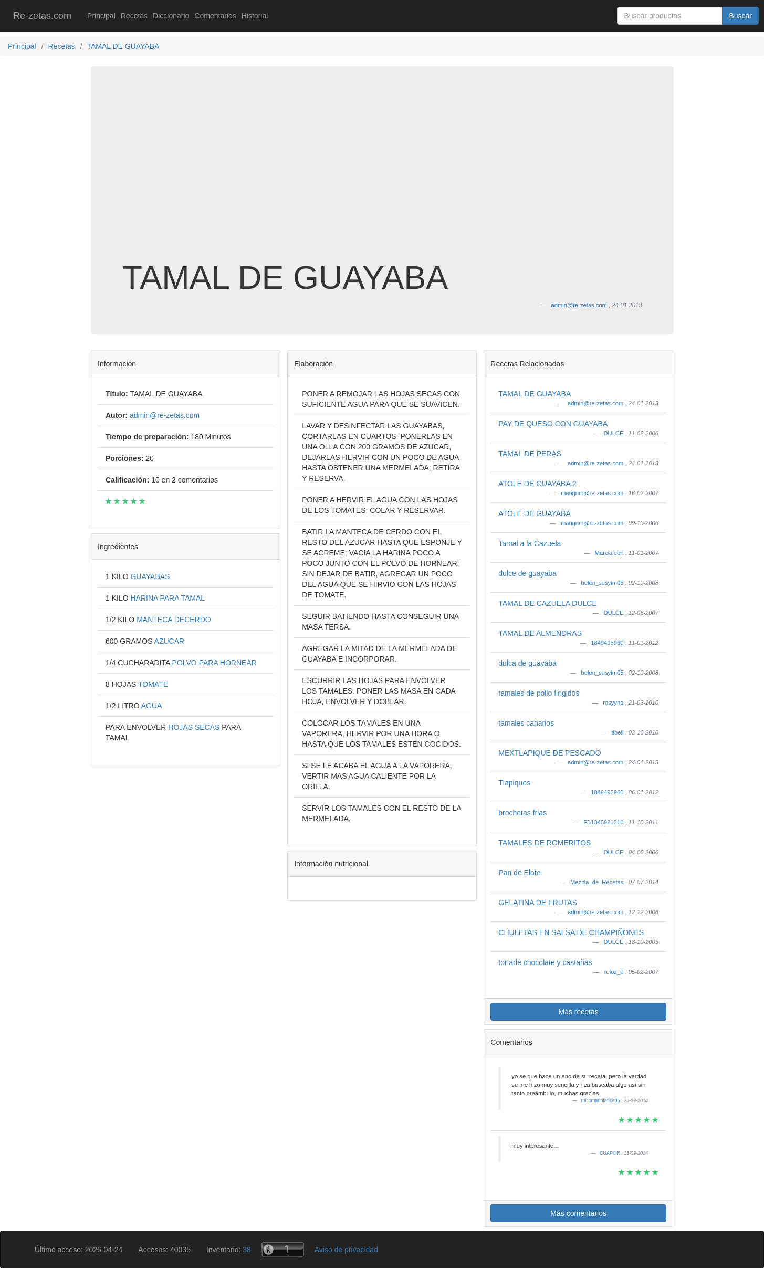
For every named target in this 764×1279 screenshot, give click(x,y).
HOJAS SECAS (195, 727)
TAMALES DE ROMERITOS (544, 842)
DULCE (614, 433)
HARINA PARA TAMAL (167, 598)
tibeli (618, 732)
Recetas (134, 16)
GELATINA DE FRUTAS (537, 902)
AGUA (151, 705)
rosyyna (614, 702)
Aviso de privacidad (346, 1249)
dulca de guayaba (527, 663)
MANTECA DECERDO (174, 619)
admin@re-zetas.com (596, 403)
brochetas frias (522, 813)
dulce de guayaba (527, 573)
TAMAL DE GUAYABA (534, 394)
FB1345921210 (604, 822)
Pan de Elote (519, 872)
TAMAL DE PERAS (529, 453)
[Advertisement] (382, 175)
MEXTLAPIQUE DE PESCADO (549, 753)
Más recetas (579, 1012)
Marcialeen (610, 553)
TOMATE (153, 684)
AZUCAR (169, 641)
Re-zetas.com (42, 16)
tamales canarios (526, 723)
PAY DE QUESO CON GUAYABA (553, 424)
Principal (101, 16)
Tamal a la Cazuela (529, 543)
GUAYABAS (150, 576)
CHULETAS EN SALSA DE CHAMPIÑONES (571, 932)
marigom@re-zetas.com (593, 493)
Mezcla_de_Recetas (597, 882)
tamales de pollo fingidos (538, 693)
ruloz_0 (614, 972)
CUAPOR (610, 1153)
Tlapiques (514, 783)
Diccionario (171, 16)
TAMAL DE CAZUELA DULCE (547, 603)
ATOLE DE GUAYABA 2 (537, 483)
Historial (255, 16)
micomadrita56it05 (601, 1100)
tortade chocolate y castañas (545, 962)
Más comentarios (578, 1213)
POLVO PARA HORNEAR (214, 662)
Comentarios (215, 16)
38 (247, 1249)
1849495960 (608, 643)
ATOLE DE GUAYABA (534, 513)
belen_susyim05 (603, 583)
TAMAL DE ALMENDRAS (540, 633)
